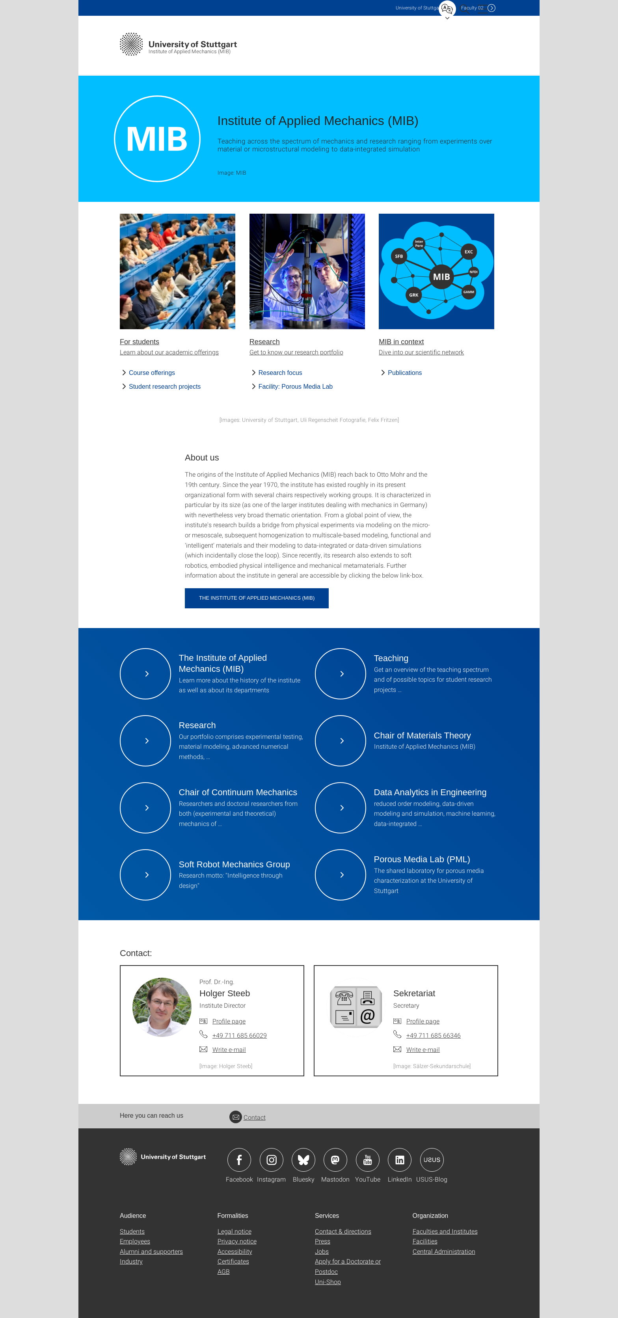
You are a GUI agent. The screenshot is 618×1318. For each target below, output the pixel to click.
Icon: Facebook (239, 1160)
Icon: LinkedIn (399, 1160)
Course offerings (152, 372)
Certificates (233, 1261)
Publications (405, 372)
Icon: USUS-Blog (432, 1160)
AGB (224, 1271)
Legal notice (234, 1231)
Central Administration (444, 1251)
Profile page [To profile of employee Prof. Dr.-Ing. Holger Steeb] (229, 1021)
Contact (247, 1117)
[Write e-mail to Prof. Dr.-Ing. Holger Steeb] (222, 1049)
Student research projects (165, 386)
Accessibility (235, 1251)
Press (322, 1241)
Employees (135, 1241)
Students (132, 1231)
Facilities (425, 1241)
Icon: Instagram (271, 1160)
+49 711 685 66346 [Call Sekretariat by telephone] (433, 1035)
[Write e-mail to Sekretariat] (416, 1049)
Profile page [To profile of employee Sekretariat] (422, 1021)
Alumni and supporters (151, 1251)
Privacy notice (237, 1241)
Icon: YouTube (368, 1160)
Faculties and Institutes (445, 1231)
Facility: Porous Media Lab (296, 386)
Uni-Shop (328, 1281)
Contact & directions (343, 1231)
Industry (131, 1261)
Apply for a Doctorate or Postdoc (348, 1266)
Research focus (280, 372)
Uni (419, 8)
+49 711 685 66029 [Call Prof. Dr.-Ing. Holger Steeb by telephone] (239, 1035)
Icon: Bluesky (303, 1160)
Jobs (322, 1251)
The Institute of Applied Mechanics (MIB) (257, 598)
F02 (472, 8)
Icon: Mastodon (335, 1160)
